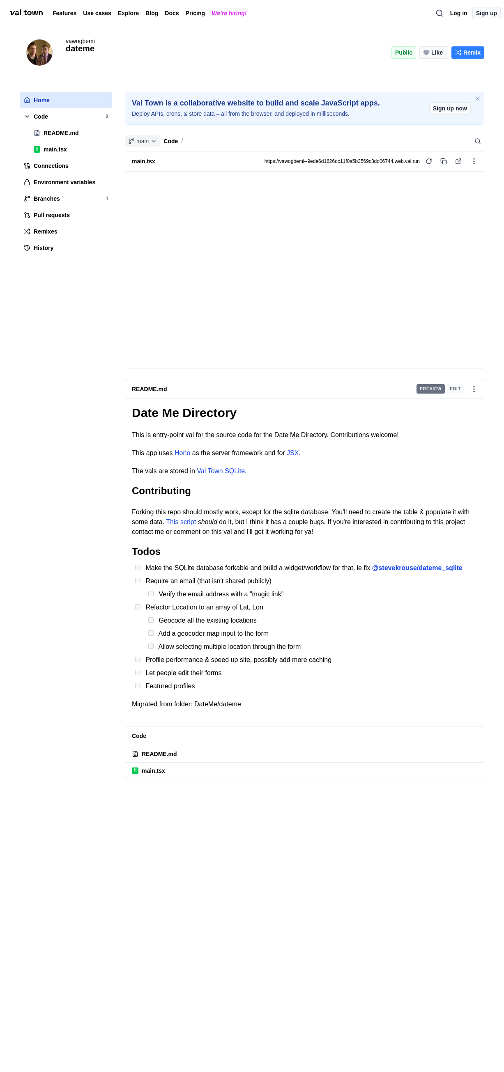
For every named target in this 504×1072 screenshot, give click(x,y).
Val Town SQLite (221, 470)
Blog (151, 13)
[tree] (66, 174)
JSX (293, 452)
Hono (182, 452)
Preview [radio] (431, 389)
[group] (440, 389)
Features (64, 13)
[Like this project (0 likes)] (433, 52)
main (142, 141)
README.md (149, 388)
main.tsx (148, 770)
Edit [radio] (455, 389)
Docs (172, 13)
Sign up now (450, 108)
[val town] (26, 12)
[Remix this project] (467, 52)
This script (181, 521)
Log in (458, 13)
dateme (80, 48)
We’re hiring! (229, 13)
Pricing (195, 13)
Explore (128, 13)
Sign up (486, 13)
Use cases (97, 13)
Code (170, 141)
